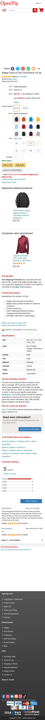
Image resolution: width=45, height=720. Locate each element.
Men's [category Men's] (28, 441)
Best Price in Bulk (9, 182)
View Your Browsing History (10, 550)
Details (16, 102)
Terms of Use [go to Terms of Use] (9, 660)
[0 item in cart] (41, 11)
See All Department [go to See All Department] (11, 614)
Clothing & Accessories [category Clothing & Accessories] (10, 453)
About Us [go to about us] (7, 606)
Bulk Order (20, 165)
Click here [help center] (5, 409)
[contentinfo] (9, 3)
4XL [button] (38, 151)
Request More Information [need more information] (30, 429)
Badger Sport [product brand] (12, 79)
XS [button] (16, 143)
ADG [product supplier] (16, 81)
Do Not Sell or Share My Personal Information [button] (19, 700)
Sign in (38, 3)
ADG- (35, 282)
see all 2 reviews (10, 474)
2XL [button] (23, 151)
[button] (17, 108)
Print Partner (8, 631)
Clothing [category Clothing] (21, 441)
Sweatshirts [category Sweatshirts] (28, 450)
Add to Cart (7, 165)
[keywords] (20, 10)
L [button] (38, 143)
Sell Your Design (10, 639)
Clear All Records (25, 550)
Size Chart (18, 139)
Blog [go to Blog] (5, 646)
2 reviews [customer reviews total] (23, 77)
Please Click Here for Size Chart (14, 325)
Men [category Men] (22, 453)
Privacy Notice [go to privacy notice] (9, 603)
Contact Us (6, 395)
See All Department (4, 10)
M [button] (31, 143)
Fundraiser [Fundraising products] (8, 635)
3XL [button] (30, 151)
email (18, 395)
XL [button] (16, 151)
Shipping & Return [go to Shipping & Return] (11, 664)
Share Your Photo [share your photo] (10, 610)
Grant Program (9, 642)
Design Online (9, 671)
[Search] (35, 10)
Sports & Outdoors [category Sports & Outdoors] (9, 441)
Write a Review (31, 501)
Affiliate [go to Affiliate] (6, 628)
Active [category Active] (28, 453)
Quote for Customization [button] (12, 170)
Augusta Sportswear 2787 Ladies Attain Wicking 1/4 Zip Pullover (22, 258)
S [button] (23, 143)
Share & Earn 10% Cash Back (14, 179)
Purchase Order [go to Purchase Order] (10, 657)
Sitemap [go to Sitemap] (7, 617)
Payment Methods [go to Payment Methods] (10, 667)
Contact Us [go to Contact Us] (8, 675)
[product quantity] (18, 157)
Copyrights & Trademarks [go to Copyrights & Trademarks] (13, 599)
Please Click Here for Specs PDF (14, 323)
